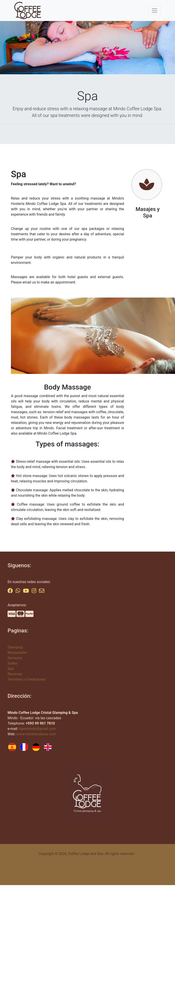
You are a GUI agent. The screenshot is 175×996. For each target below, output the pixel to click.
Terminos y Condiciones (27, 679)
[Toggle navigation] (154, 10)
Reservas (15, 674)
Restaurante (17, 652)
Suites (12, 663)
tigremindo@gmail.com (37, 729)
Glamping (15, 647)
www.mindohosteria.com (36, 734)
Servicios (15, 658)
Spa (11, 669)
